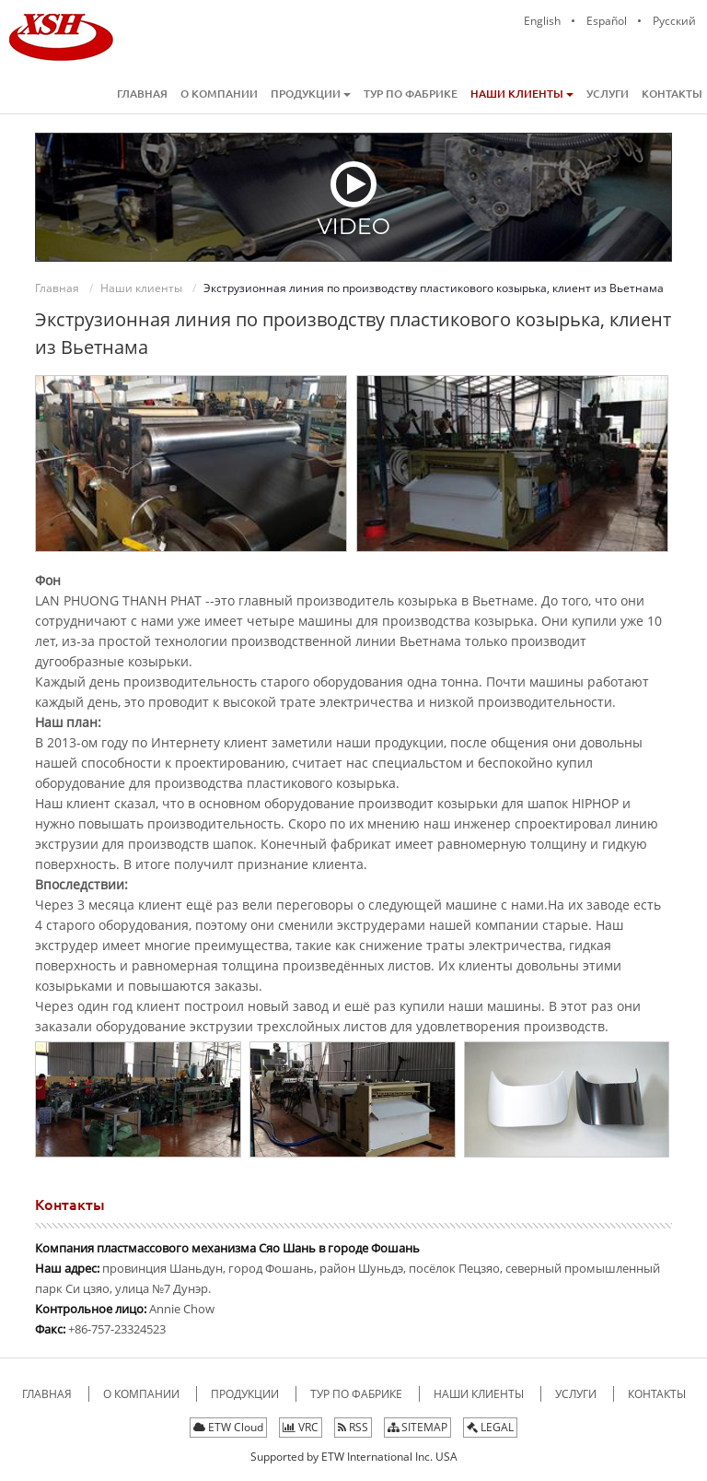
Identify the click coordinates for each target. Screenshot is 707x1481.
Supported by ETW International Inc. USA (354, 1456)
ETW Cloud (228, 1427)
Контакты (672, 94)
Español (606, 21)
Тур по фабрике (411, 94)
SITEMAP (417, 1427)
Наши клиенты (141, 288)
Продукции (246, 1394)
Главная (142, 94)
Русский (674, 21)
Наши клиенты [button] (522, 94)
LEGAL (490, 1427)
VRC (301, 1427)
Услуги (607, 94)
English (542, 21)
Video (353, 199)
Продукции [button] (311, 94)
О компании (219, 94)
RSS (353, 1427)
